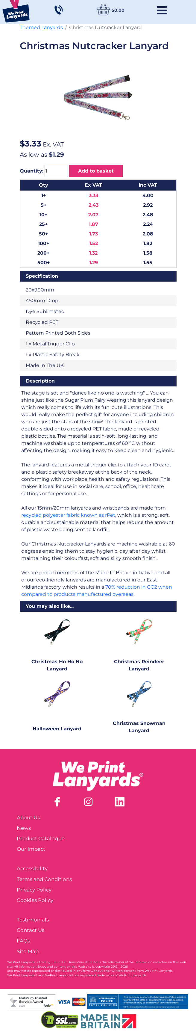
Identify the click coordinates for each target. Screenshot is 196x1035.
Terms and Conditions (44, 879)
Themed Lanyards (41, 27)
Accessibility (32, 868)
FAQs (23, 941)
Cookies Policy (35, 900)
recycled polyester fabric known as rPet (68, 515)
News (24, 828)
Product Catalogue (41, 838)
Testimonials (33, 920)
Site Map (28, 951)
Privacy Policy (34, 890)
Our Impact (31, 849)
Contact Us (30, 930)
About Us (28, 818)
